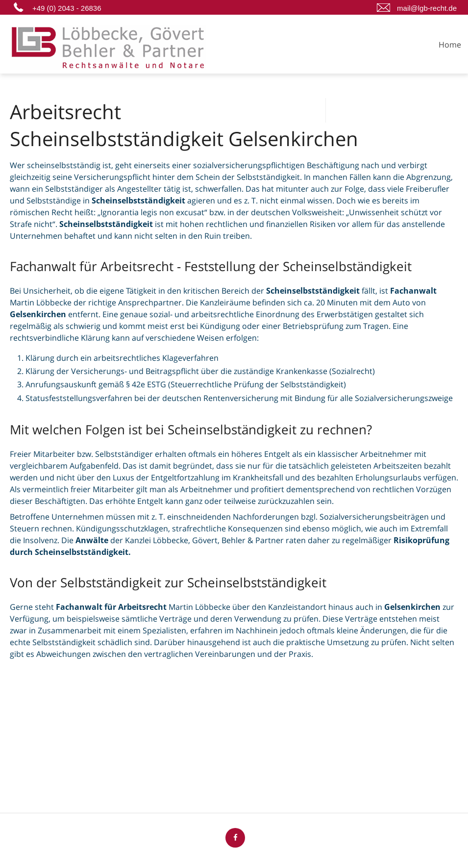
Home (450, 44)
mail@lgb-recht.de (427, 8)
